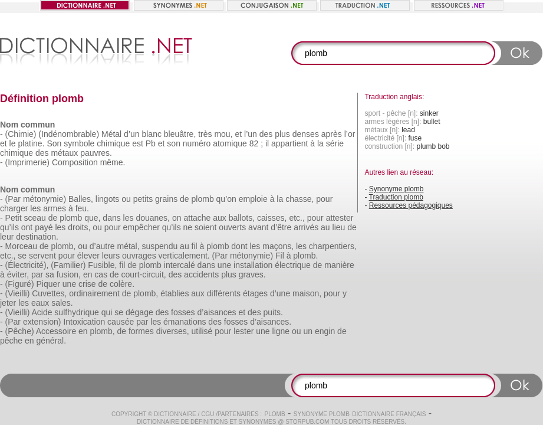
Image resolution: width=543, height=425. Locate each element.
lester (243, 331)
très (205, 134)
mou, (223, 134)
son (173, 143)
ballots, (242, 218)
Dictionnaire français (389, 414)
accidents (201, 274)
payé (43, 227)
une (224, 265)
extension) (42, 321)
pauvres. (96, 153)
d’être (281, 227)
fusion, (69, 274)
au (325, 227)
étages (255, 293)
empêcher (141, 227)
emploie (253, 199)
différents (224, 293)
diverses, (172, 331)
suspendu (160, 246)
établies (174, 293)
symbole (79, 143)
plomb (203, 199)
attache (196, 218)
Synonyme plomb (396, 189)
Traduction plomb (396, 197)
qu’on (226, 199)
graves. (252, 274)
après (331, 134)
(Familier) (68, 265)
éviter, (18, 274)
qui (107, 312)
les (35, 208)
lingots (107, 199)
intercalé (179, 265)
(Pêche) (19, 331)
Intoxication (84, 321)
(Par (13, 199)
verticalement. (184, 255)
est (137, 143)
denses (305, 134)
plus (282, 134)
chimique (113, 143)
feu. (82, 208)
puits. (273, 312)
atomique (230, 143)
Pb (151, 143)
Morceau (21, 246)
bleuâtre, (180, 134)
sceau (34, 218)
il (267, 143)
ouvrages (139, 255)
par (37, 274)
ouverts (232, 227)
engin (325, 331)
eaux (40, 303)
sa (49, 274)
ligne (281, 331)
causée (120, 321)
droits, (79, 227)
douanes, (153, 218)
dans (111, 218)
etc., (296, 218)
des (266, 134)
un (307, 331)
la (320, 143)
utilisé (202, 331)
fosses (183, 312)
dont (239, 246)
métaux (64, 153)
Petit (13, 218)
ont (26, 227)
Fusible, (102, 265)
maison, (306, 293)
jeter (8, 303)
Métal (111, 134)
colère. (122, 284)
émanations (184, 321)
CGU (207, 414)
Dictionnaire (175, 414)
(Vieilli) (17, 293)
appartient (289, 143)
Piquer (48, 284)
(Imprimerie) (27, 162)
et (238, 134)
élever (88, 255)
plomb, (63, 246)
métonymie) (44, 199)
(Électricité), (27, 265)
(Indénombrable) (68, 134)
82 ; (256, 143)
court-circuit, (143, 274)
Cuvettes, (49, 293)
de (184, 199)
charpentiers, (333, 246)
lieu (339, 227)
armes (54, 208)
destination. (37, 236)
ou (126, 199)
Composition (75, 162)
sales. (62, 303)
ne (188, 227)
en (88, 274)
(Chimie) (21, 134)
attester (340, 218)
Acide (41, 312)
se (22, 255)
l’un (250, 134)
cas (100, 274)
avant (258, 227)
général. (52, 340)
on (177, 218)
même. (113, 162)
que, (92, 218)
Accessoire (56, 331)
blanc (151, 134)
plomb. (305, 255)
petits (143, 199)
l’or (350, 134)
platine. (31, 143)
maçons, (278, 246)
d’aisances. (270, 321)
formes (141, 331)
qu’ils (9, 227)
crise (87, 284)
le (12, 143)
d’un (131, 134)
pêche (11, 340)
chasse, (299, 199)
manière (339, 265)
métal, (128, 246)
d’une (280, 293)
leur (7, 236)
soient (205, 227)
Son (54, 143)
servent (42, 255)
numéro (196, 143)
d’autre (102, 246)
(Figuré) (19, 284)
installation (252, 265)
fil (195, 246)
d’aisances (216, 312)
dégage (139, 312)
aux (219, 218)
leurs (111, 255)
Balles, (80, 199)
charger (14, 208)
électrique (293, 265)
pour (324, 199)
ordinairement (94, 293)
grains (166, 199)
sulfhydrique (76, 312)
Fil (279, 255)
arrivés (306, 227)
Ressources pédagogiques (411, 205)
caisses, (272, 218)
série (335, 143)
